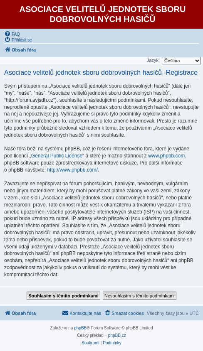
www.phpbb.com (166, 156)
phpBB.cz (117, 335)
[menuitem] (12, 34)
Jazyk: (153, 60)
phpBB (80, 328)
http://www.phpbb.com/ (72, 170)
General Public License (56, 156)
